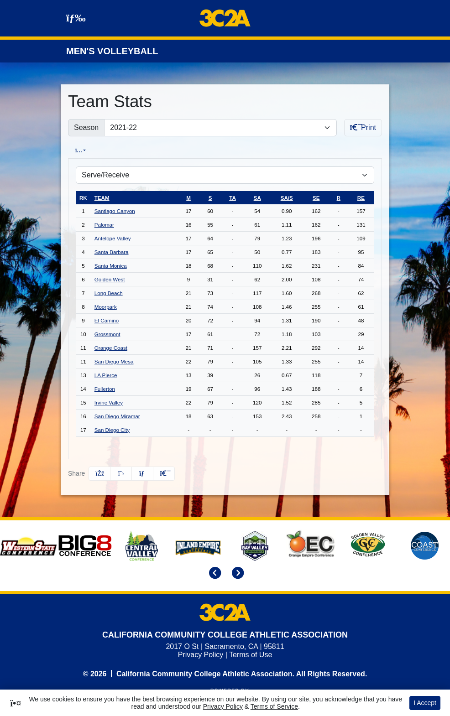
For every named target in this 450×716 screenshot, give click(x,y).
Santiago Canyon (114, 210)
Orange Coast (110, 347)
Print (363, 127)
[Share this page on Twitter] (121, 473)
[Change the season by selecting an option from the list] (220, 127)
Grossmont (107, 334)
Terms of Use (250, 654)
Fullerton (104, 388)
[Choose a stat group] (225, 174)
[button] (164, 473)
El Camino (106, 320)
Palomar (104, 224)
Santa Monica (110, 265)
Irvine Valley (108, 402)
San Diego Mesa (114, 361)
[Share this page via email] (142, 473)
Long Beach (108, 293)
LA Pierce (105, 375)
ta (232, 197)
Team (102, 197)
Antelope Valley (112, 238)
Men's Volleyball (112, 51)
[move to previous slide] (213, 573)
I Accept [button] (424, 702)
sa (257, 197)
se (316, 197)
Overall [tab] (84, 150)
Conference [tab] (128, 150)
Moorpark (105, 306)
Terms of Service (274, 706)
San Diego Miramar (117, 416)
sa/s (287, 197)
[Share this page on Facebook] (99, 473)
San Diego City (112, 429)
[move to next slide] (236, 573)
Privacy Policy (201, 654)
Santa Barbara (111, 251)
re (361, 197)
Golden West (109, 279)
